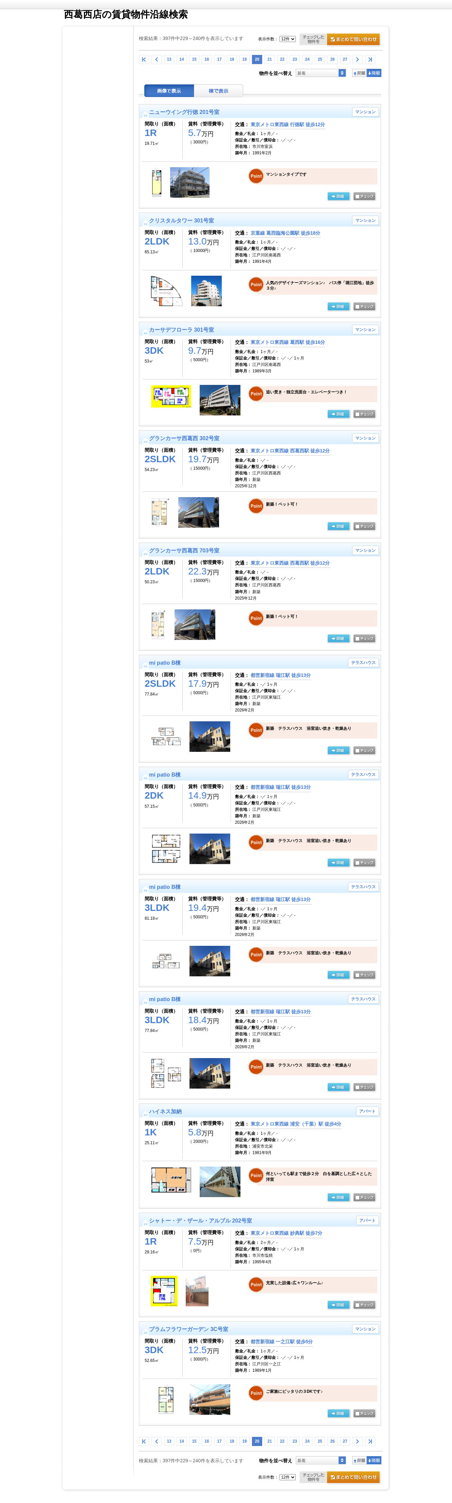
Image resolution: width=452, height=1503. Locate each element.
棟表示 (218, 90)
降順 (374, 73)
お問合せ (341, 40)
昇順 (359, 73)
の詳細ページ (338, 196)
